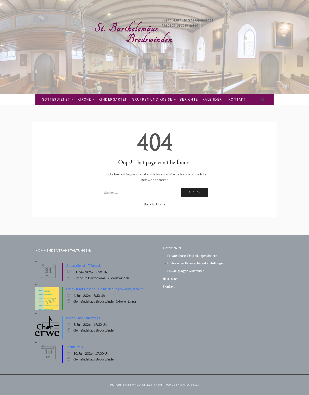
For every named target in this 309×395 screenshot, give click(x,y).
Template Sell (189, 384)
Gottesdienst (57, 99)
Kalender (212, 99)
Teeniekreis (74, 347)
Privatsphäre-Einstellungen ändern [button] (192, 256)
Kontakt (237, 99)
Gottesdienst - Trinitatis (83, 265)
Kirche (85, 99)
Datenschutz (172, 248)
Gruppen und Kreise (153, 99)
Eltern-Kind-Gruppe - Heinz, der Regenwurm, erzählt (104, 289)
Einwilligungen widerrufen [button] (185, 271)
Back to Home (154, 204)
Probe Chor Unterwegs (83, 318)
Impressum (170, 278)
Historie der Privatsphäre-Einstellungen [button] (195, 263)
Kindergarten (113, 99)
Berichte (189, 99)
